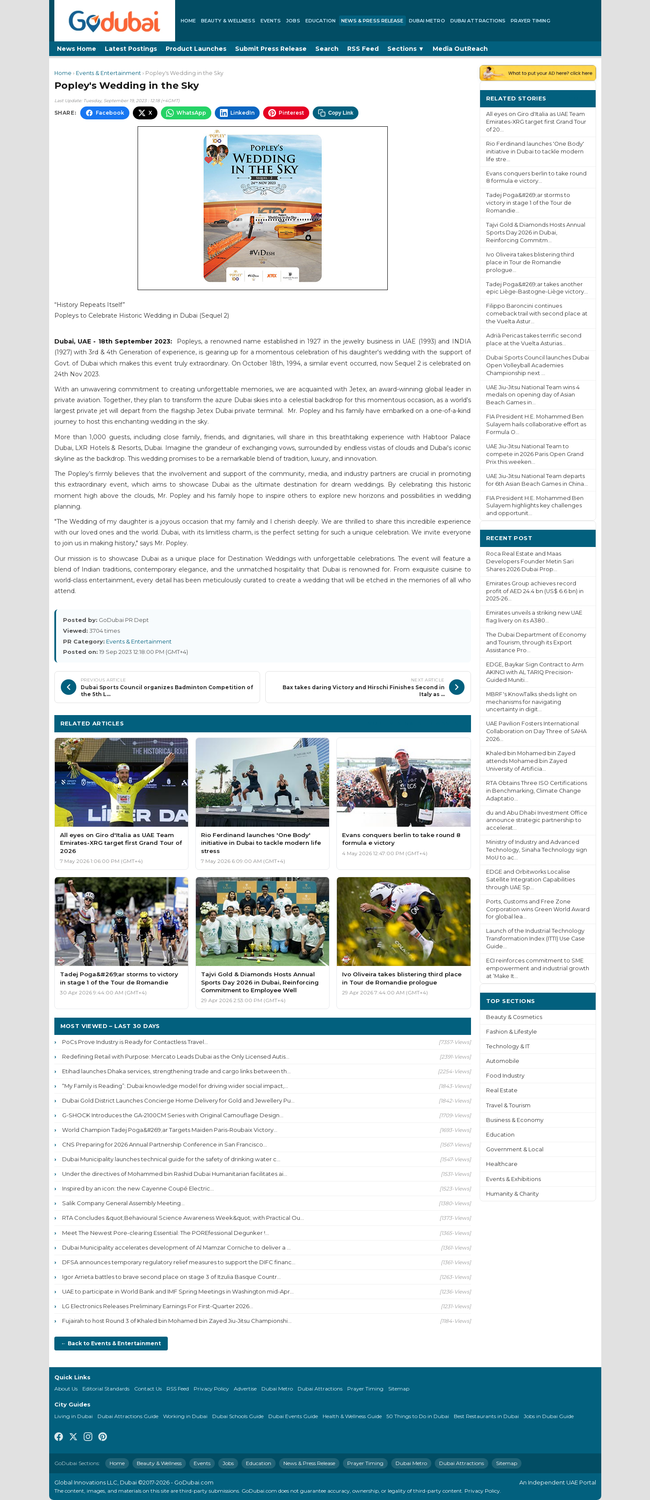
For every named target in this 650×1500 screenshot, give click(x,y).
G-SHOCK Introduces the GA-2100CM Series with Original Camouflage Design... (172, 1115)
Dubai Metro (427, 21)
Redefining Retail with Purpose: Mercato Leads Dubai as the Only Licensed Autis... (175, 1056)
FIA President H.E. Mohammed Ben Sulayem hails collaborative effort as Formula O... (536, 424)
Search (327, 49)
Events (271, 21)
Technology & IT (508, 1046)
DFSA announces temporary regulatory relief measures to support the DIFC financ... (178, 1262)
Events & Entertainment (108, 73)
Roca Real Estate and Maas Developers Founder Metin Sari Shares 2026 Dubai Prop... (530, 561)
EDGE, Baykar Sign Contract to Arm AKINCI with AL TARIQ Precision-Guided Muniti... (535, 672)
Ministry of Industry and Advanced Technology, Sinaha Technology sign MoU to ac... (536, 850)
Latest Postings (131, 49)
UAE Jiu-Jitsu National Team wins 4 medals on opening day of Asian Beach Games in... (533, 395)
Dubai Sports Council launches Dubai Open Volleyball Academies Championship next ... (537, 365)
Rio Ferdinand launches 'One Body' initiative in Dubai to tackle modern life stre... (535, 151)
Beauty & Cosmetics (514, 1017)
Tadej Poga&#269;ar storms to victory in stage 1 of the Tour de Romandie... (528, 203)
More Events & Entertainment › (416, 723)
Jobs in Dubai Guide (549, 1416)
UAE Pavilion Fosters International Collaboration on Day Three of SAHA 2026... (536, 731)
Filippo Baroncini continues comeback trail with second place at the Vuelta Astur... (536, 314)
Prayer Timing (530, 21)
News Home (76, 49)
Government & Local (514, 1149)
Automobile (502, 1061)
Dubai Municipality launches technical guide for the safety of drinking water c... (171, 1159)
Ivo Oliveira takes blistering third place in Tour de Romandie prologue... (530, 262)
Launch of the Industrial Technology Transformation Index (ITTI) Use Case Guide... (535, 939)
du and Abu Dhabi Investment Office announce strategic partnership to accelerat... (536, 820)
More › (578, 98)
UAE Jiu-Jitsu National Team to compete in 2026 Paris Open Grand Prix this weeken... (535, 454)
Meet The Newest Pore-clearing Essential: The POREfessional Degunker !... (165, 1232)
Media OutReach (460, 49)
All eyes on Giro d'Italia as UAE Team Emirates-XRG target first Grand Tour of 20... (536, 122)
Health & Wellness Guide (352, 1416)
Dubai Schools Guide (238, 1416)
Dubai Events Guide (293, 1416)
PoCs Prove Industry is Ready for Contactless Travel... (135, 1041)
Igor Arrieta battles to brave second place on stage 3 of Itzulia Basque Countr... (171, 1276)
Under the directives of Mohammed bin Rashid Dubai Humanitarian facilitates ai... (174, 1173)
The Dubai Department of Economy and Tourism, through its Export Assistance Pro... (536, 642)
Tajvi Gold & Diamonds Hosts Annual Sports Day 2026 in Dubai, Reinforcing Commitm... (535, 233)
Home (188, 21)
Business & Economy (514, 1120)
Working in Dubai (185, 1416)
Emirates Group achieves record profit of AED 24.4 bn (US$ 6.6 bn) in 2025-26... (535, 591)
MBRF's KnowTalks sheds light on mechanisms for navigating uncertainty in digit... (531, 702)
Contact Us (148, 1388)
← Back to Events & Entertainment (111, 1343)
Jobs (293, 21)
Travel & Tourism (508, 1105)
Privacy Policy (211, 1388)
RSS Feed (363, 49)
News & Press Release (372, 21)
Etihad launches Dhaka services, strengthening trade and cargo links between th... (176, 1071)
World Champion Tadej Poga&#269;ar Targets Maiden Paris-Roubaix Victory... (169, 1129)
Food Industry (505, 1075)
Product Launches (196, 49)
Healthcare (502, 1164)
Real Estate (502, 1090)
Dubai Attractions (478, 21)
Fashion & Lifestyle (511, 1031)
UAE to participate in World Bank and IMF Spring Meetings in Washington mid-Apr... (178, 1291)
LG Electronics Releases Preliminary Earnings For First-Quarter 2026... (157, 1306)
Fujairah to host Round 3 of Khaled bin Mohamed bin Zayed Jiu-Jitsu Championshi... (177, 1320)
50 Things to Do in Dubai (417, 1416)
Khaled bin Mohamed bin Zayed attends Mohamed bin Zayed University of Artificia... (530, 761)
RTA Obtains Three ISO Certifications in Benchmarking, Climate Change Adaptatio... (536, 791)
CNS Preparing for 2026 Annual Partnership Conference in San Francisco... (164, 1144)
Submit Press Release (271, 49)
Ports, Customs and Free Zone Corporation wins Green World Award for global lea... (538, 909)
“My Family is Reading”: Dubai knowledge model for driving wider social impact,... (175, 1085)
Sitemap (398, 1388)
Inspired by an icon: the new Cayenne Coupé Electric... (138, 1188)
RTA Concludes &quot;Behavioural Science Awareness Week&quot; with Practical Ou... (183, 1217)
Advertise (245, 1388)
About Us (66, 1388)
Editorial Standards (105, 1388)
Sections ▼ (405, 49)
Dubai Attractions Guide (127, 1416)
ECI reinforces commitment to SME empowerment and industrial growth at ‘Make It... (537, 968)
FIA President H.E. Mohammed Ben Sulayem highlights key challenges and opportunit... (535, 506)
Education (320, 21)
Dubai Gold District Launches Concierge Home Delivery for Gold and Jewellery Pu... (178, 1100)
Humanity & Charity (512, 1194)
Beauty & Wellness (228, 21)
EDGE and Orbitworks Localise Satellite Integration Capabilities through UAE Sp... (530, 880)
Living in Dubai (73, 1416)
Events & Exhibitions (513, 1179)
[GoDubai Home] (114, 20)
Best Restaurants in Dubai (486, 1416)
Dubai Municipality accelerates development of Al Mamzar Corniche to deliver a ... (176, 1247)
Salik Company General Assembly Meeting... (123, 1203)
